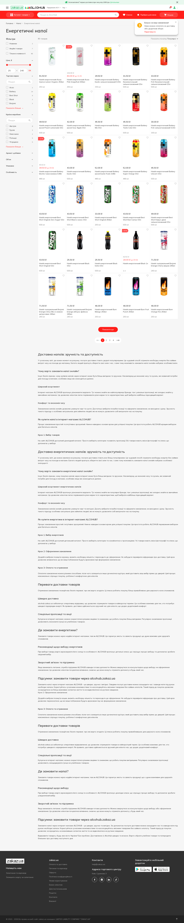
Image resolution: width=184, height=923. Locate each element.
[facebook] (94, 879)
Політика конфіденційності (60, 876)
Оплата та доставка (58, 864)
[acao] (21, 87)
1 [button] (102, 340)
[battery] (21, 91)
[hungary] (21, 142)
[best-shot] (21, 95)
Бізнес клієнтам (55, 885)
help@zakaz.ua (98, 864)
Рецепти (52, 893)
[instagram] (101, 879)
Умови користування (58, 881)
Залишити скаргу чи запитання (19, 877)
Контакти (53, 897)
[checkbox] (7, 43)
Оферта (52, 872)
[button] (115, 15)
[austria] (21, 126)
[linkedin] (108, 879)
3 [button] (109, 340)
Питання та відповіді (58, 868)
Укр (64, 8)
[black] (21, 99)
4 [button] (113, 340)
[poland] (21, 138)
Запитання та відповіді (16, 873)
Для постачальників (58, 889)
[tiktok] (116, 879)
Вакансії (52, 901)
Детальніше (114, 2)
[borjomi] (21, 103)
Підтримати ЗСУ (53, 8)
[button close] (177, 2)
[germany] (21, 134)
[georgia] (21, 130)
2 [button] (106, 340)
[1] (21, 43)
